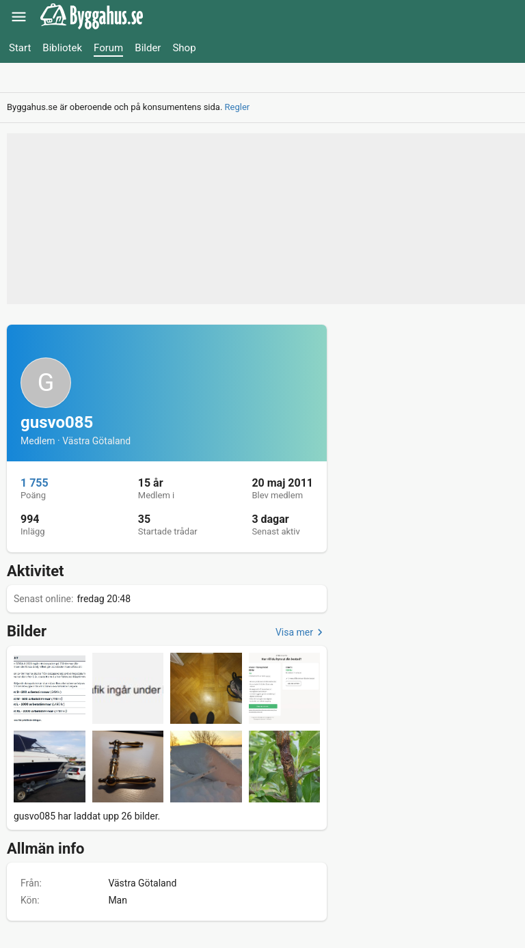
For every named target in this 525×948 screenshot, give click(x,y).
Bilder (148, 48)
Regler (237, 107)
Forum (108, 48)
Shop (184, 48)
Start (20, 48)
